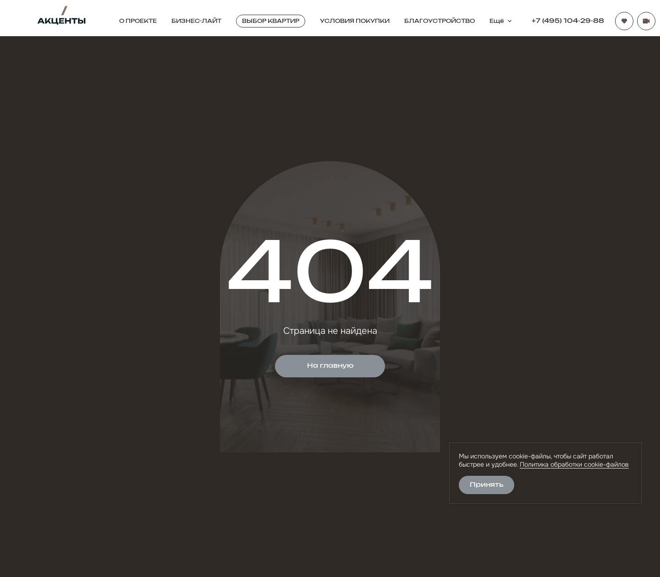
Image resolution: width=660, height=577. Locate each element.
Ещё (501, 21)
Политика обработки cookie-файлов (574, 464)
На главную (330, 366)
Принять (486, 485)
